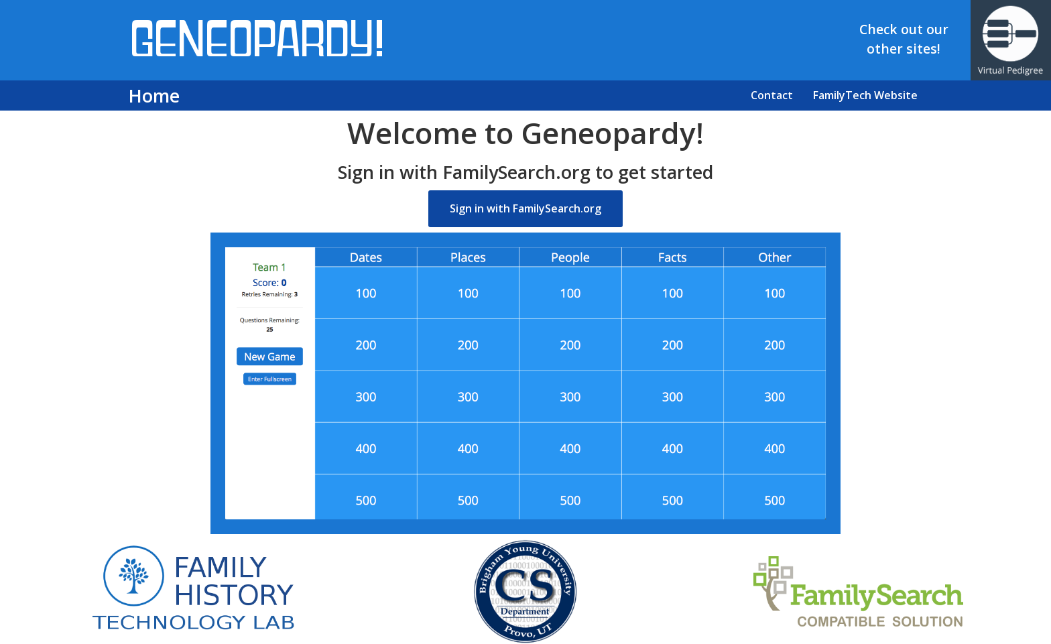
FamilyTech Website (865, 95)
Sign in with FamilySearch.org (525, 208)
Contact (772, 95)
